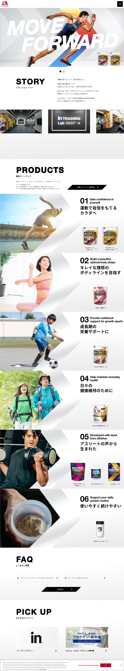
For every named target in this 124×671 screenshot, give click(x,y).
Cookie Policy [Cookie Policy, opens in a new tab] (42, 669)
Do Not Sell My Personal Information (89, 665)
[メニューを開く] (120, 4)
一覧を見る (61, 589)
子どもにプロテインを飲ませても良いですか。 (78, 578)
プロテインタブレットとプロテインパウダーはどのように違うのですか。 (37, 578)
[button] (60, 71)
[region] (62, 665)
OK (106, 665)
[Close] (121, 665)
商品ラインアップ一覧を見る (87, 187)
